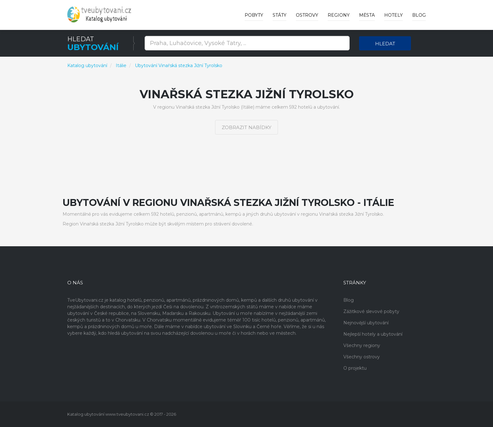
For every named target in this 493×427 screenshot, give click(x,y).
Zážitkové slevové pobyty (371, 311)
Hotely (393, 15)
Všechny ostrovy (361, 357)
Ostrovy (307, 15)
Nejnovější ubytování (366, 323)
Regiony (339, 15)
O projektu (355, 368)
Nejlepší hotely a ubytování (372, 334)
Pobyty (254, 15)
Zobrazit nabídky (246, 127)
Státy (279, 15)
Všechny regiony (361, 345)
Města (367, 15)
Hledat (385, 44)
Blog (419, 15)
